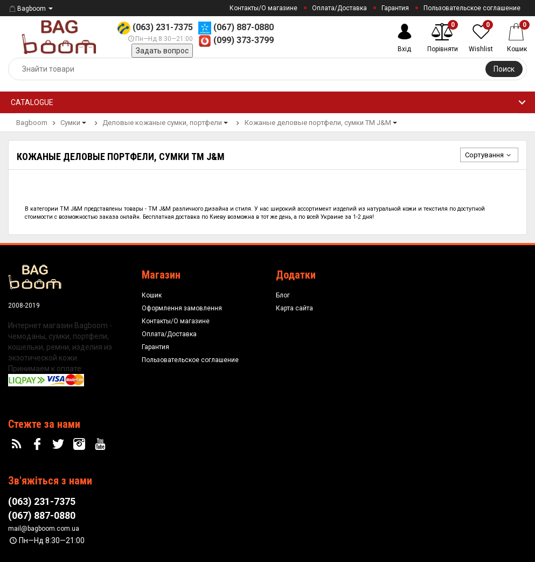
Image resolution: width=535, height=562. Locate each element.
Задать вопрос (162, 50)
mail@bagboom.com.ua (43, 528)
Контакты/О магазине (263, 8)
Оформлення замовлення (182, 308)
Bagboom (27, 8)
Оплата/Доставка (339, 8)
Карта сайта (294, 308)
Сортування (489, 155)
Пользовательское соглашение (471, 8)
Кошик (152, 295)
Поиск (504, 69)
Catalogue (32, 102)
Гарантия (395, 8)
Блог (283, 295)
